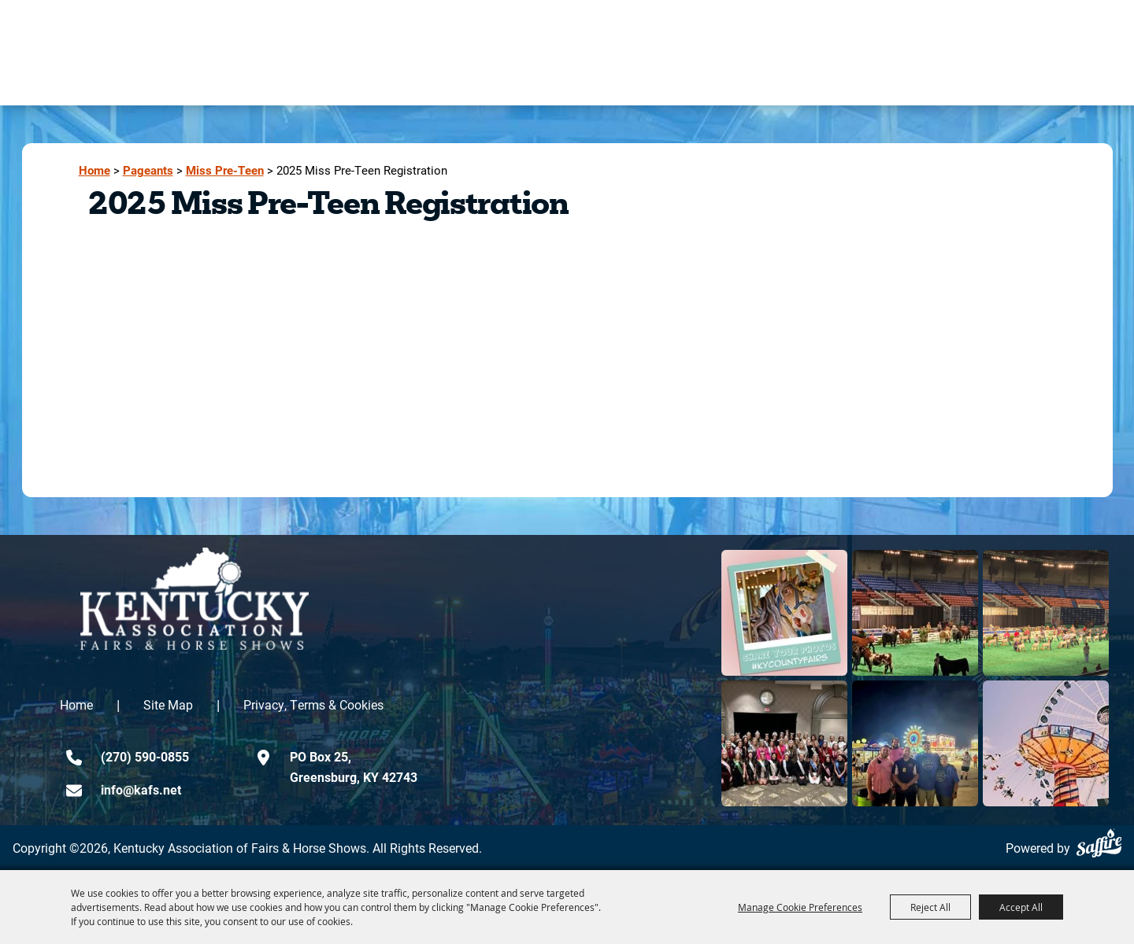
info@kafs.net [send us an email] (141, 789)
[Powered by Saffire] (1099, 842)
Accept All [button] (1021, 907)
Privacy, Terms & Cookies (313, 704)
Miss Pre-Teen (225, 170)
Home (94, 170)
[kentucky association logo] (194, 599)
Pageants (148, 170)
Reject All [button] (930, 907)
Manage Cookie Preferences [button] (800, 907)
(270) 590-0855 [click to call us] (145, 756)
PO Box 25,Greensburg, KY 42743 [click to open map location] (353, 766)
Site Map (168, 704)
